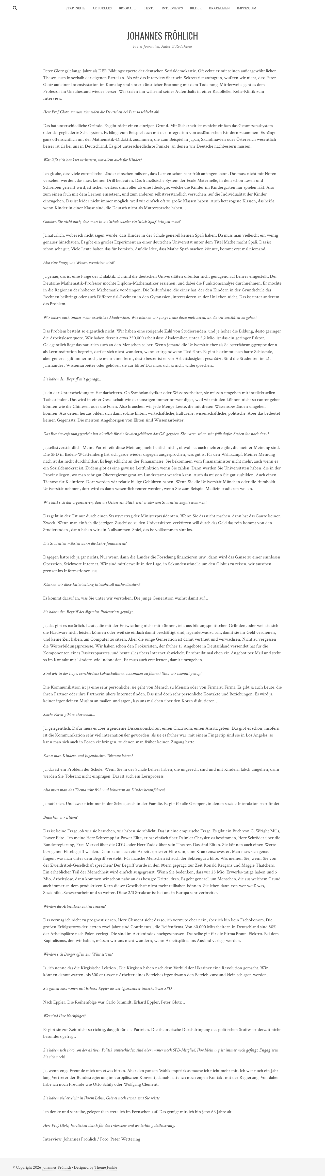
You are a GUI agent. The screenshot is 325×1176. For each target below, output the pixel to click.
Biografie (128, 8)
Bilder (196, 8)
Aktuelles (102, 8)
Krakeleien (219, 8)
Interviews (172, 8)
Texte (149, 8)
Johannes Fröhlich (56, 1167)
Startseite (75, 8)
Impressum (246, 8)
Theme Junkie (105, 1167)
